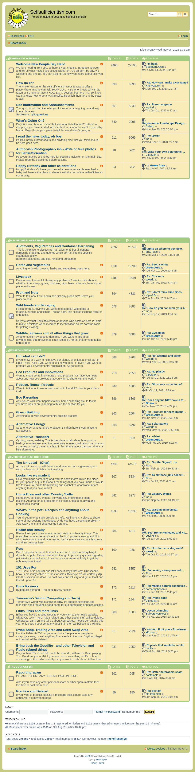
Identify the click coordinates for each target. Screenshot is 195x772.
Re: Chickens (155, 276)
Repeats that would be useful (165, 645)
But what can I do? (30, 356)
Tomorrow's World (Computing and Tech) (48, 598)
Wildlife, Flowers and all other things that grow (52, 333)
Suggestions (39, 114)
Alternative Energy (30, 424)
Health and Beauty (30, 530)
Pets (19, 548)
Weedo (150, 279)
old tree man (153, 693)
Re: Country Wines (159, 493)
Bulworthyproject (156, 613)
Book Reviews (27, 586)
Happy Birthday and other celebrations (46, 166)
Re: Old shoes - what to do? (165, 384)
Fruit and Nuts (27, 292)
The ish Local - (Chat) (32, 463)
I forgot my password (107, 711)
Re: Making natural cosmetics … (168, 585)
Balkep (150, 126)
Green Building (28, 412)
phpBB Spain (101, 759)
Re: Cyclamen (156, 332)
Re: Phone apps (157, 597)
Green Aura (157, 165)
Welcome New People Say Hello (40, 64)
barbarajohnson (155, 589)
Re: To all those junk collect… (166, 475)
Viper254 (151, 154)
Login (9, 706)
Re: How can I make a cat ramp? (167, 82)
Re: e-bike (153, 436)
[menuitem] (29, 36)
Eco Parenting (27, 397)
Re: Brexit (153, 135)
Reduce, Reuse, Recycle (35, 385)
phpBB (88, 756)
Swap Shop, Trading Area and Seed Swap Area (52, 630)
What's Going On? (30, 120)
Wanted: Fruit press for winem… (168, 629)
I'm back (152, 63)
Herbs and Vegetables (33, 265)
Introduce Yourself (24, 58)
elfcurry (150, 632)
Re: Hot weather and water (164, 355)
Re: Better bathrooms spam (164, 672)
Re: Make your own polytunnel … (163, 151)
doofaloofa (152, 675)
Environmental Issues (25, 350)
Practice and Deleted (32, 691)
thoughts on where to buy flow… (163, 248)
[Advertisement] (97, 210)
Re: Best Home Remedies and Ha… (165, 532)
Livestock (23, 277)
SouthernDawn (155, 66)
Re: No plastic (156, 371)
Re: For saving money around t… (163, 570)
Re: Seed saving (157, 264)
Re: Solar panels (157, 423)
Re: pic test (154, 690)
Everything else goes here (29, 457)
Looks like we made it (33, 475)
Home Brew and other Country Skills (44, 494)
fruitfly (149, 648)
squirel (150, 107)
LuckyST (151, 535)
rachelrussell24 (117, 738)
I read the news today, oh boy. (39, 136)
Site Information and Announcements (45, 105)
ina (147, 139)
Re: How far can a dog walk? (165, 548)
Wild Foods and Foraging (35, 305)
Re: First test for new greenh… (166, 411)
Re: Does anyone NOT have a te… (164, 400)
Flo (148, 465)
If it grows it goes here (27, 240)
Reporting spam (28, 672)
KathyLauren (153, 85)
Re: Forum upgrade (159, 104)
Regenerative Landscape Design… (164, 123)
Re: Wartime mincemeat (162, 509)
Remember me (132, 711)
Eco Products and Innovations (39, 372)
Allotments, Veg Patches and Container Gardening (55, 246)
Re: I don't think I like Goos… (165, 292)
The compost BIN (21, 666)
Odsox (150, 403)
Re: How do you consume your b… (164, 308)
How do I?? (25, 83)
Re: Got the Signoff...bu (162, 462)
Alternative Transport (32, 437)
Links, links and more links (37, 611)
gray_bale (152, 251)
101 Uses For (26, 567)
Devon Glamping (157, 610)
